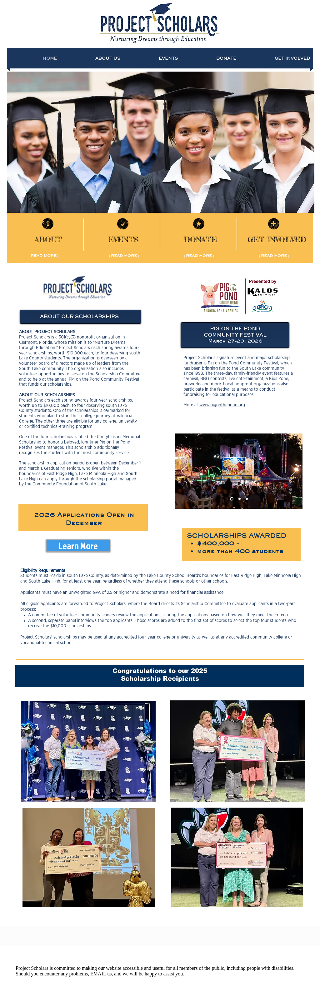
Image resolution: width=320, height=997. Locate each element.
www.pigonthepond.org (222, 405)
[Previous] (184, 471)
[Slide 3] (247, 499)
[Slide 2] (239, 499)
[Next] (294, 471)
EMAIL (98, 973)
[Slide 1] (231, 499)
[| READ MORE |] (43, 256)
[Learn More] (78, 545)
